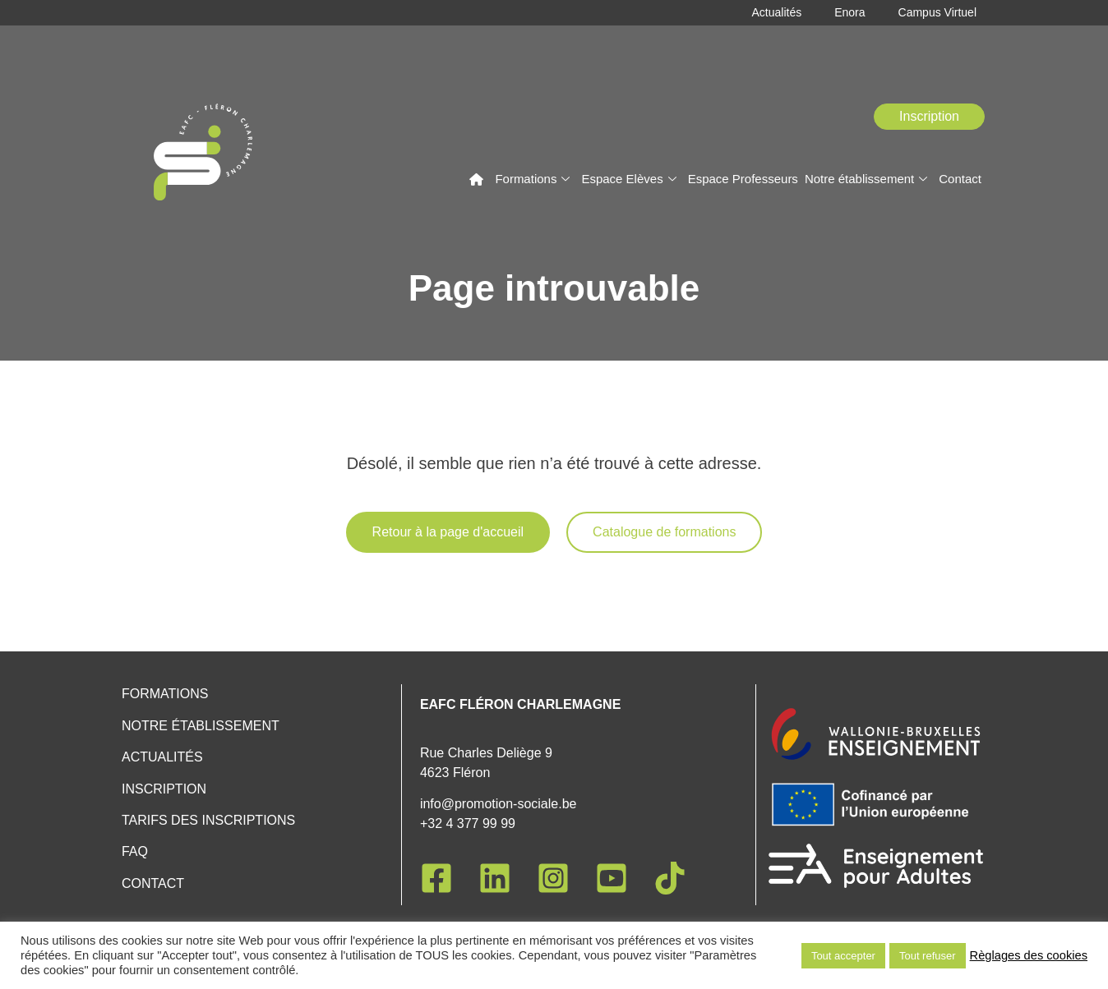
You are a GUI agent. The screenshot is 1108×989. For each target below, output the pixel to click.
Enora (849, 12)
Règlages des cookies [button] (1028, 955)
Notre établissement (866, 179)
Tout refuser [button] (927, 956)
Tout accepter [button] (843, 956)
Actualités (776, 12)
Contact (960, 179)
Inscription (164, 789)
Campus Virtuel (937, 12)
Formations (532, 179)
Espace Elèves (628, 179)
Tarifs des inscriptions (208, 820)
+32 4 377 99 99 (467, 823)
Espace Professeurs (743, 179)
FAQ (135, 851)
